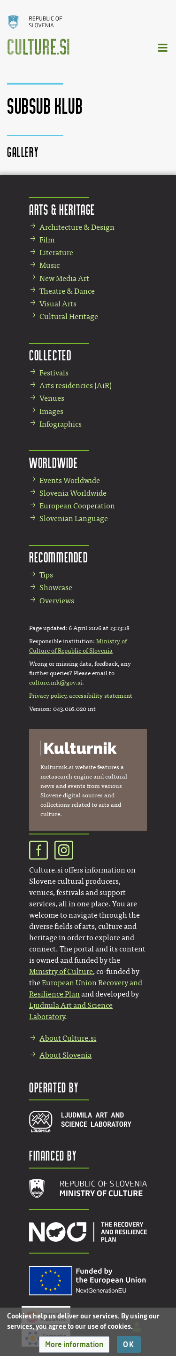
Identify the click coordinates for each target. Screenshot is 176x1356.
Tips (46, 574)
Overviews (56, 600)
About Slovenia (65, 1055)
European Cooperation (77, 505)
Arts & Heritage (62, 209)
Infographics (60, 424)
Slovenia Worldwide (73, 493)
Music (49, 265)
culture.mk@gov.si (55, 682)
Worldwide (53, 462)
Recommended (58, 557)
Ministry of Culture (61, 971)
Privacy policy (47, 696)
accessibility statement (100, 696)
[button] (74, 1344)
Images (51, 411)
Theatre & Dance (67, 291)
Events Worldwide (69, 480)
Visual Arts (58, 303)
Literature (56, 252)
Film (46, 239)
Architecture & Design (77, 227)
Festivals (54, 372)
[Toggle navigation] (163, 47)
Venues (51, 398)
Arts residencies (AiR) (75, 385)
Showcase (55, 587)
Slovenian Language (73, 518)
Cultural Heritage (68, 316)
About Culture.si (67, 1038)
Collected (50, 355)
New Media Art (64, 278)
